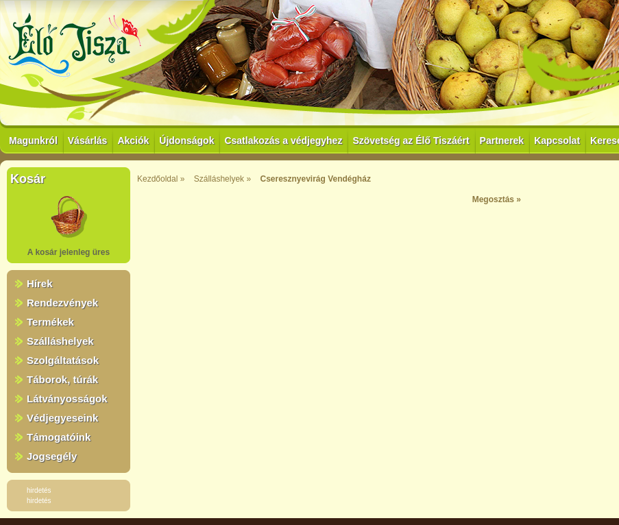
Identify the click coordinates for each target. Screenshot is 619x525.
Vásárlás (88, 140)
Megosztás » (496, 199)
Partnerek (502, 140)
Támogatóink (58, 437)
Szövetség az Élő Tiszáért (410, 140)
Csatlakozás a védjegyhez (283, 140)
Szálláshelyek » (222, 179)
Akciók (133, 140)
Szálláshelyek (60, 341)
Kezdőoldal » (160, 179)
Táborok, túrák (62, 379)
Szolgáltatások (63, 360)
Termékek (50, 322)
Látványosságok (67, 398)
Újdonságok (186, 140)
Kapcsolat (557, 140)
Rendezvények (62, 302)
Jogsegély (52, 456)
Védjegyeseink (62, 418)
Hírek (40, 283)
